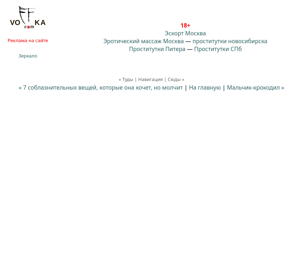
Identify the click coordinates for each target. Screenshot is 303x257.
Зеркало (28, 55)
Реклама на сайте (27, 40)
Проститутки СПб (218, 49)
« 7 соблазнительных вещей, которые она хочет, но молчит (101, 87)
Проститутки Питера (157, 49)
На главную (205, 87)
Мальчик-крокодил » (255, 87)
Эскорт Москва (185, 33)
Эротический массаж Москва (143, 41)
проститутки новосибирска (230, 41)
